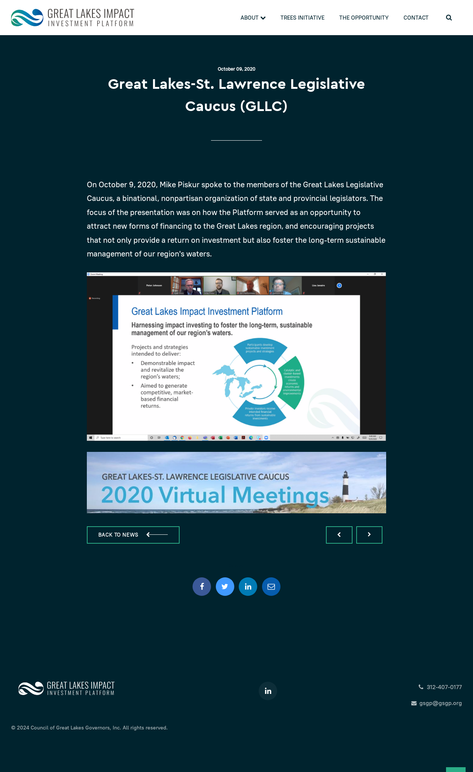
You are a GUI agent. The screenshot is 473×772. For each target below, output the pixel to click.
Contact (416, 17)
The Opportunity (364, 17)
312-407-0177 (440, 687)
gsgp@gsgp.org (436, 702)
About (253, 17)
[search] (449, 17)
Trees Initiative (302, 17)
